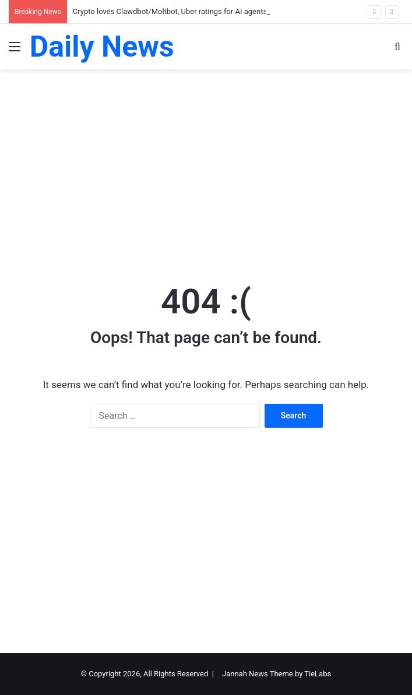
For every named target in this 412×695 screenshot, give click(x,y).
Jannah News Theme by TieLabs (276, 673)
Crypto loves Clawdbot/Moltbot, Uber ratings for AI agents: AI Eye (182, 11)
